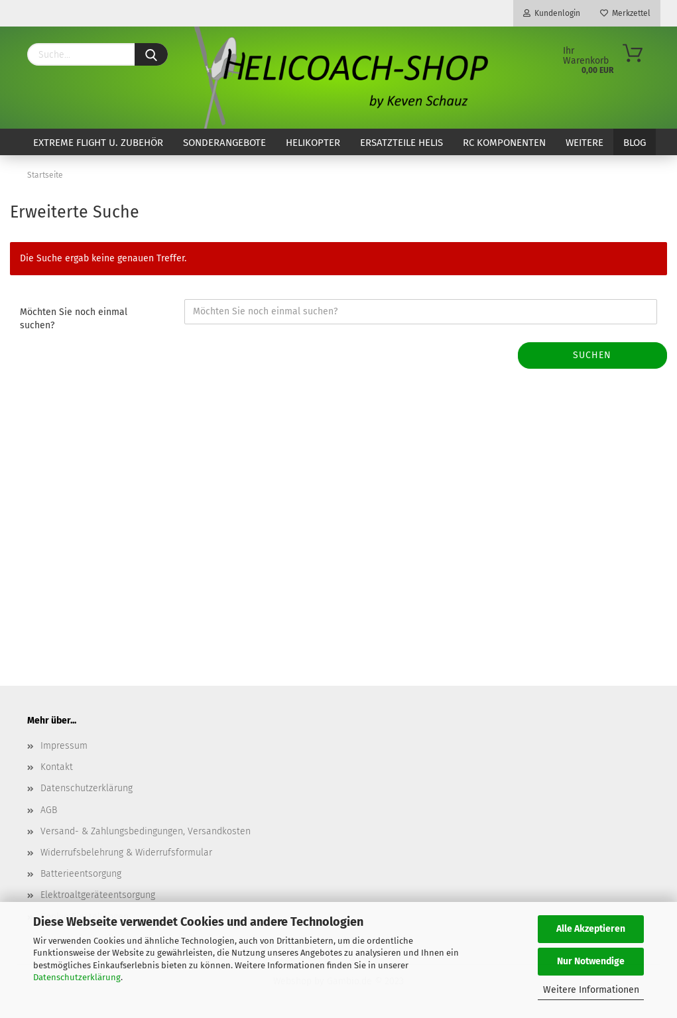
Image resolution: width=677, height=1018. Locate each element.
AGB (48, 810)
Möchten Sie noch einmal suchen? (73, 318)
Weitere (584, 143)
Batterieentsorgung (80, 873)
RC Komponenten (504, 143)
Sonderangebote (224, 143)
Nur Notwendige (591, 961)
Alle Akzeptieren (590, 928)
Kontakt (56, 767)
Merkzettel (625, 13)
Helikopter (313, 143)
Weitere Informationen (591, 989)
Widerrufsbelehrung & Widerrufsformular (126, 852)
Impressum (64, 745)
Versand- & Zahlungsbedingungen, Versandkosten (145, 831)
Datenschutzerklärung (77, 977)
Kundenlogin (551, 13)
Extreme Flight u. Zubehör (98, 143)
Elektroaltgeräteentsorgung (97, 895)
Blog (634, 143)
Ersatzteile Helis (401, 143)
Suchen (592, 355)
